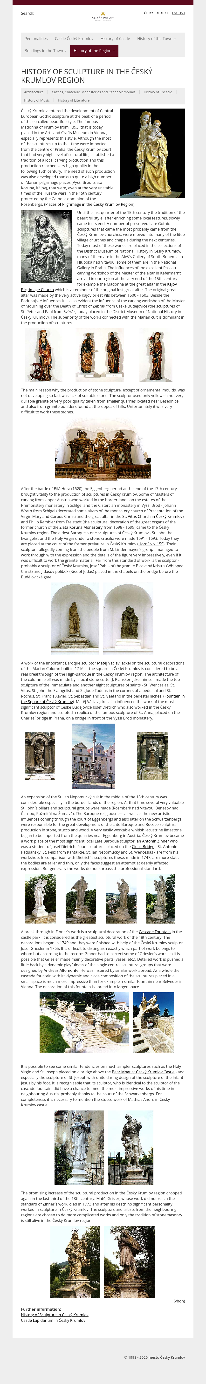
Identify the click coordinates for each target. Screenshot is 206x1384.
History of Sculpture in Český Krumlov (55, 1314)
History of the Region (94, 50)
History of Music (36, 100)
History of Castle (115, 38)
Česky (148, 13)
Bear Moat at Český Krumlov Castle (143, 1072)
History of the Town (156, 38)
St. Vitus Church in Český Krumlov (152, 516)
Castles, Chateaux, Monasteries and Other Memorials (93, 92)
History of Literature (73, 100)
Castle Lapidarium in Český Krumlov (53, 1320)
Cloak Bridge (143, 846)
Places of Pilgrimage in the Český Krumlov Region (89, 204)
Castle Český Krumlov (74, 38)
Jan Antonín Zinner (152, 841)
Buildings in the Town (46, 50)
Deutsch (163, 13)
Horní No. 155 (150, 544)
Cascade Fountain (155, 931)
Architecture (33, 92)
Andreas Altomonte (61, 970)
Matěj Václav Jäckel (114, 663)
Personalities (36, 38)
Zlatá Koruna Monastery (81, 527)
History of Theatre (158, 92)
